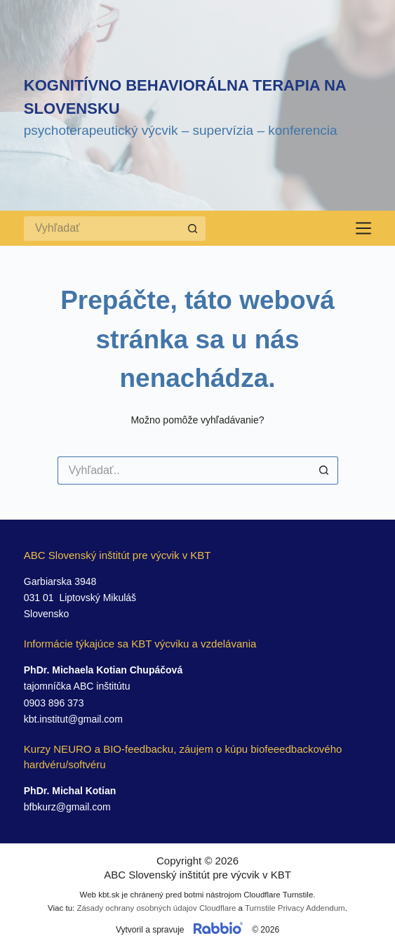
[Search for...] (102, 228)
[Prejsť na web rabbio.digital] (218, 929)
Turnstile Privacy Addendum (295, 908)
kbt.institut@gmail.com (73, 719)
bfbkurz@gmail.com (67, 806)
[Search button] (193, 228)
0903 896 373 (54, 703)
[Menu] (363, 228)
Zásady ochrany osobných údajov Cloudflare (156, 908)
